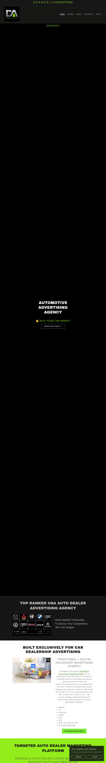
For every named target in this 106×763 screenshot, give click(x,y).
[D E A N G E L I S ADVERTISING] (53, 2)
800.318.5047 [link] (53, 25)
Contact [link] (70, 14)
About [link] (79, 14)
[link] (11, 14)
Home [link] (62, 14)
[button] (99, 14)
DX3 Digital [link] (88, 14)
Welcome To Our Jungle (74, 731)
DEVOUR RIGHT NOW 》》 (53, 326)
